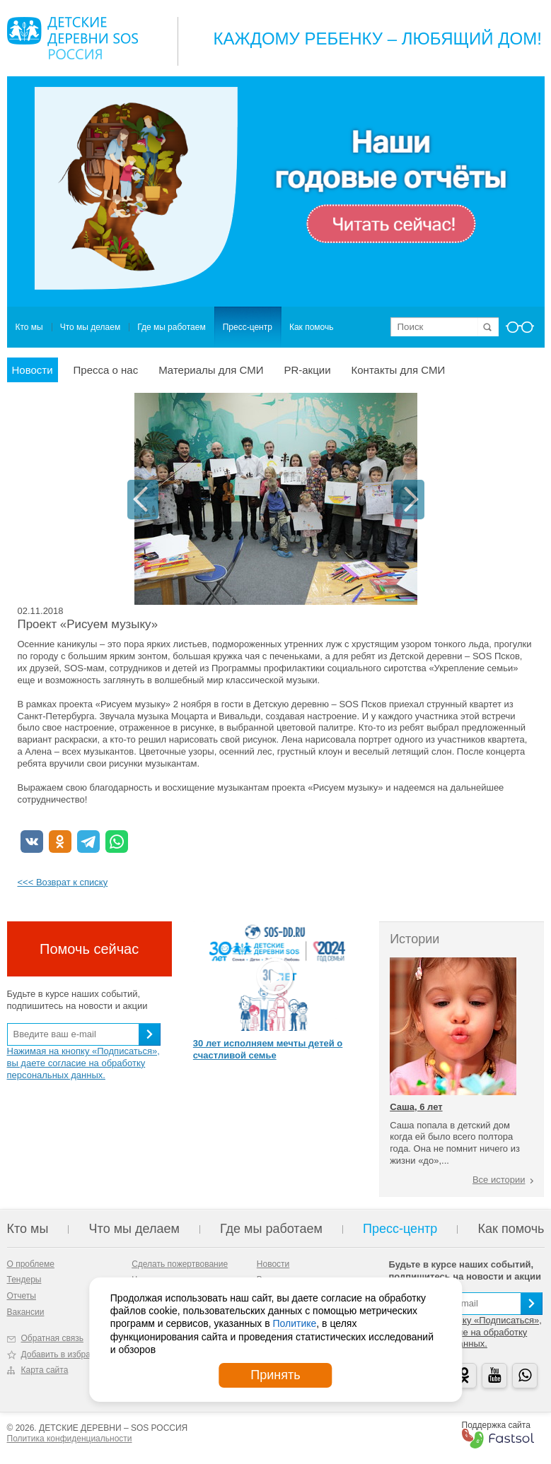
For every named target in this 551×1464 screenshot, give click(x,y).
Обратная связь (52, 1338)
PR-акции (307, 370)
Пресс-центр (247, 327)
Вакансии (26, 1312)
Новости (32, 370)
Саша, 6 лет (416, 1107)
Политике (294, 1323)
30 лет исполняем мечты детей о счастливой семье (267, 1049)
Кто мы (29, 327)
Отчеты (21, 1296)
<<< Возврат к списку (63, 882)
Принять (275, 1375)
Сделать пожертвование (180, 1264)
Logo (72, 38)
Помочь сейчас (89, 949)
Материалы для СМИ (210, 370)
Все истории (499, 1179)
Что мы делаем (90, 327)
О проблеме (30, 1264)
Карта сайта (45, 1370)
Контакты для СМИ (399, 370)
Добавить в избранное (65, 1354)
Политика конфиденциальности (69, 1439)
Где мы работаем (171, 327)
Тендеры (24, 1280)
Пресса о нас (106, 370)
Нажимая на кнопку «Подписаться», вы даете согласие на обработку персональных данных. (83, 1063)
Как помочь (311, 327)
